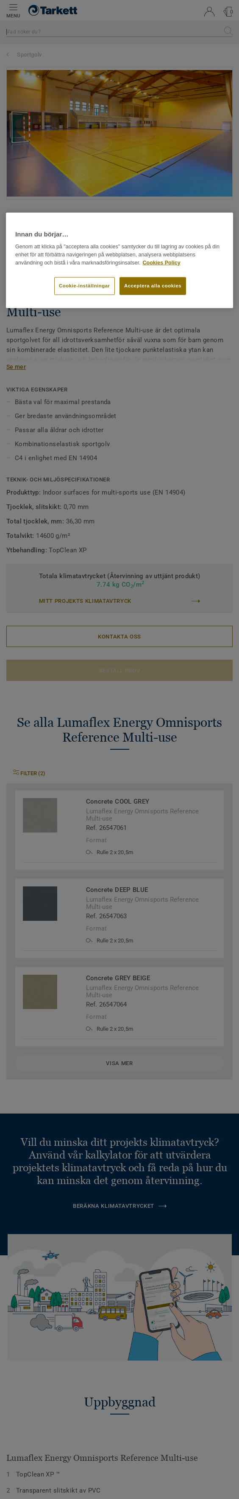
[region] (119, 260)
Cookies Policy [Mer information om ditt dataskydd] (161, 262)
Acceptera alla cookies (152, 285)
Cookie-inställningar (84, 285)
